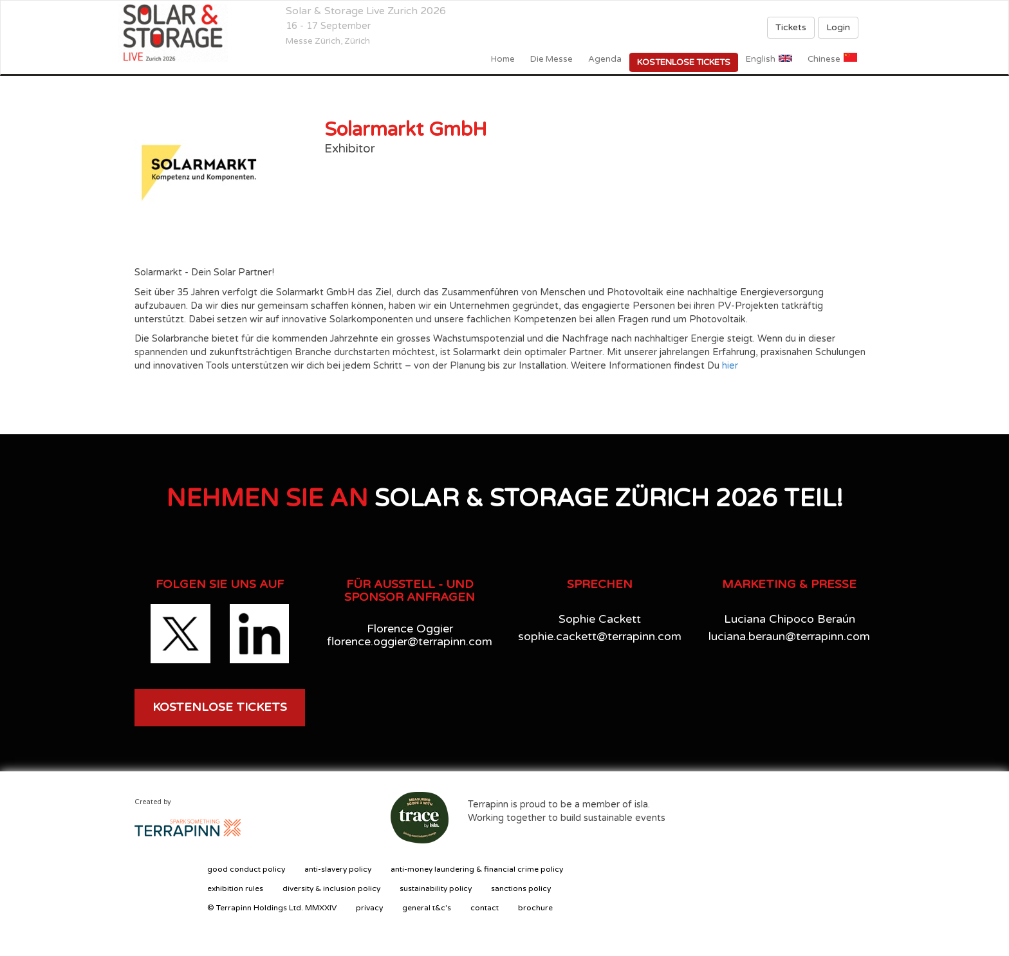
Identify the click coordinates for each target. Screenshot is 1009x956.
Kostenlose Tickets (683, 62)
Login (838, 27)
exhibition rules (235, 888)
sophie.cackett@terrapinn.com (599, 636)
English (760, 59)
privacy (369, 907)
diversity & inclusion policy (331, 888)
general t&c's (426, 907)
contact (484, 907)
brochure (535, 907)
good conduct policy (246, 869)
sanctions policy (521, 888)
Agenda (605, 59)
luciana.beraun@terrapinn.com (789, 636)
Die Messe (551, 59)
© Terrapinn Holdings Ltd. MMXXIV (272, 907)
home (503, 59)
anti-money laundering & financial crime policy (477, 869)
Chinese (824, 59)
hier (730, 365)
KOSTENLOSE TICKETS (220, 707)
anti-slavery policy (337, 869)
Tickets (790, 27)
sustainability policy (436, 888)
